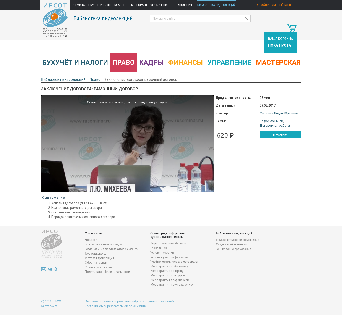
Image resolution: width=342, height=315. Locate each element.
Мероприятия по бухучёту (169, 266)
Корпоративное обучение (150, 5)
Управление (229, 62)
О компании (93, 233)
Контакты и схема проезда (103, 244)
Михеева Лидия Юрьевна (279, 113)
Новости (91, 240)
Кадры (151, 62)
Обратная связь (96, 262)
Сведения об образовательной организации (116, 306)
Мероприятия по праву (166, 271)
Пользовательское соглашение (237, 240)
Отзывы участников (98, 267)
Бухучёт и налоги (75, 62)
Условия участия (162, 252)
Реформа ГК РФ (271, 121)
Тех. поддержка (95, 253)
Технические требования (233, 249)
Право (123, 62)
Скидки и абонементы (231, 244)
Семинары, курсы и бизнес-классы (99, 5)
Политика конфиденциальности (107, 272)
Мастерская (278, 62)
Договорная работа (275, 125)
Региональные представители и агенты (112, 249)
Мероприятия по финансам (169, 280)
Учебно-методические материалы (174, 262)
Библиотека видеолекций (216, 5)
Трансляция (183, 5)
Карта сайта (49, 306)
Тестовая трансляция (99, 258)
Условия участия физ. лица (169, 257)
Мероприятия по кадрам (167, 275)
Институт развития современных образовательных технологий (129, 301)
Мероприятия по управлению (171, 284)
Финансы (185, 62)
